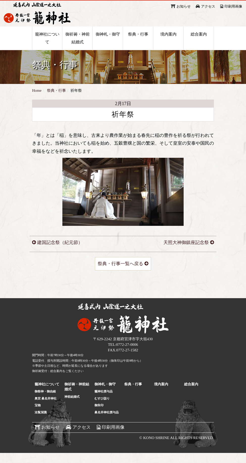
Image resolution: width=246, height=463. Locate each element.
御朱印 (99, 415)
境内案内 (168, 41)
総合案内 (199, 41)
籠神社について (47, 45)
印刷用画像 (233, 6)
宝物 (38, 415)
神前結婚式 (72, 407)
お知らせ (184, 6)
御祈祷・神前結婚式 (77, 45)
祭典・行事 (138, 41)
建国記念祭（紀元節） (60, 252)
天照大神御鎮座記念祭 (186, 252)
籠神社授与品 (103, 401)
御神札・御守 (108, 41)
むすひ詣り (102, 408)
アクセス (208, 6)
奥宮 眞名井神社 (46, 408)
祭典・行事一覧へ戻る (120, 273)
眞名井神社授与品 (106, 422)
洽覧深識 (41, 422)
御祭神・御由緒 (45, 401)
